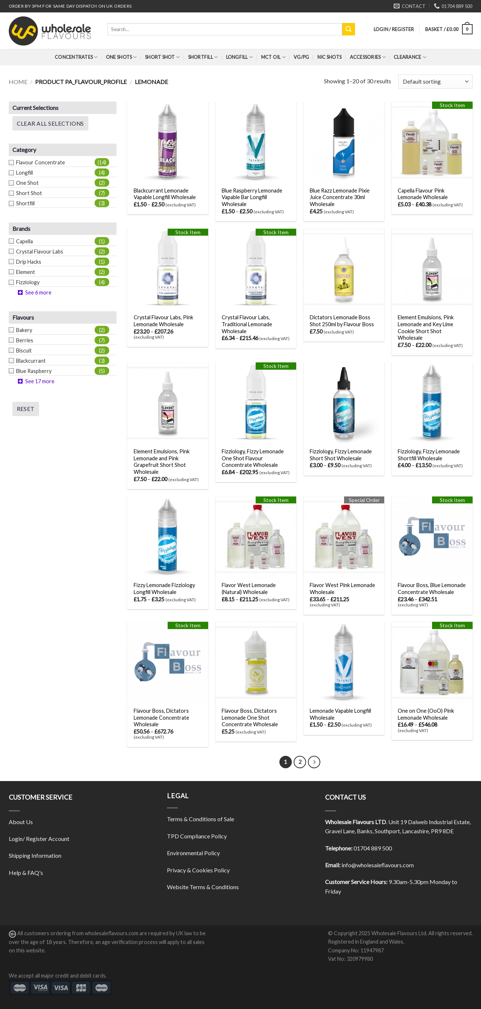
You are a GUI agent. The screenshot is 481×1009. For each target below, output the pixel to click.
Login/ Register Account (39, 838)
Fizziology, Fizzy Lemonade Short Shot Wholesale (341, 454)
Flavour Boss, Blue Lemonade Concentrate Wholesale (432, 588)
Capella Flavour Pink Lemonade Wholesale (423, 194)
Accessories (368, 57)
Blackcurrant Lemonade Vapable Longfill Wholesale (165, 194)
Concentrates (76, 57)
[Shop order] (435, 82)
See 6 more (38, 292)
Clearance (410, 57)
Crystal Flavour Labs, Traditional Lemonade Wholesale (247, 324)
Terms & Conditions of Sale (200, 818)
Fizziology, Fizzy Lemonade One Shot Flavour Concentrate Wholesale (253, 458)
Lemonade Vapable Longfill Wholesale (340, 714)
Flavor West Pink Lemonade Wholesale (342, 588)
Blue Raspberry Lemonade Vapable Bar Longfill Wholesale (252, 197)
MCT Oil (273, 57)
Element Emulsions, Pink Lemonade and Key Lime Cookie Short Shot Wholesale (426, 327)
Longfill (239, 57)
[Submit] (348, 29)
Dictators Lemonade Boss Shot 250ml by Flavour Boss (342, 320)
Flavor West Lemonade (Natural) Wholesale (249, 588)
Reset (26, 408)
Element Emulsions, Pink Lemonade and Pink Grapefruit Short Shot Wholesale (162, 461)
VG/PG (301, 57)
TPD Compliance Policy (197, 836)
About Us (21, 821)
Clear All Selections (50, 123)
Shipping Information (35, 855)
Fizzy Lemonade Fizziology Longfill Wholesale (164, 588)
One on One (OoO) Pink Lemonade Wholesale (426, 714)
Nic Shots (329, 57)
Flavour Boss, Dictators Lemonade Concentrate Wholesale (161, 717)
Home (18, 81)
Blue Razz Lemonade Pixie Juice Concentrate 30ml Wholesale (340, 197)
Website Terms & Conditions (203, 886)
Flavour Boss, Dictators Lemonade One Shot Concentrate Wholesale (250, 717)
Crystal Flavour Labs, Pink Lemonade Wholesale (163, 320)
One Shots (121, 57)
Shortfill (203, 57)
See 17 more (39, 381)
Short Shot (162, 57)
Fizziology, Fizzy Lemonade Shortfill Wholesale (429, 454)
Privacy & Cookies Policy (198, 870)
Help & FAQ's (26, 872)
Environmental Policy (193, 852)
